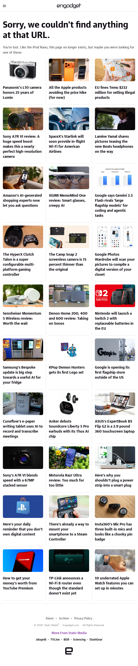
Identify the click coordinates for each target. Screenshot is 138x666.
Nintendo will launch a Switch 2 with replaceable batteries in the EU (114, 321)
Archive (64, 618)
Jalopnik (41, 639)
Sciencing (79, 639)
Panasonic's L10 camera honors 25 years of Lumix (22, 92)
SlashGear (95, 639)
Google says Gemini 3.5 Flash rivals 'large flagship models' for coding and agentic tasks (114, 205)
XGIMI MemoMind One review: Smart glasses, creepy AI (67, 200)
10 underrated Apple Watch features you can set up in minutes (114, 583)
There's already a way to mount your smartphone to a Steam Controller (69, 532)
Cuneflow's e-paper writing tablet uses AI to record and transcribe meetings (23, 429)
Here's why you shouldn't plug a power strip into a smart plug (114, 480)
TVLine (55, 639)
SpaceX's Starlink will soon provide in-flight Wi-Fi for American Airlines (67, 144)
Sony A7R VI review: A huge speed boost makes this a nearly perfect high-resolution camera (22, 146)
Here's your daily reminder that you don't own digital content (23, 529)
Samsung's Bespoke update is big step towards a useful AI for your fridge (22, 375)
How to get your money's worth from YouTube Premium (20, 583)
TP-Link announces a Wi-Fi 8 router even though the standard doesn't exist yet (66, 586)
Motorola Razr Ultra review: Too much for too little (66, 480)
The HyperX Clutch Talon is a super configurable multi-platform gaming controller (19, 264)
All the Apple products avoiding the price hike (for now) (67, 92)
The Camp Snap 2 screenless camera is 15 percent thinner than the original (67, 262)
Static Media (51, 625)
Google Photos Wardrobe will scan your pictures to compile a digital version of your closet (115, 264)
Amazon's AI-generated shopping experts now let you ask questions (22, 200)
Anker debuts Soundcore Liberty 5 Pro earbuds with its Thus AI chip (69, 429)
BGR (66, 639)
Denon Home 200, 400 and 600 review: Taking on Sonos (68, 318)
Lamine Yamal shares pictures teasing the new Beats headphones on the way (114, 144)
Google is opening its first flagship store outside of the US (112, 372)
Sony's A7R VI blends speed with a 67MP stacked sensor (20, 480)
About (50, 618)
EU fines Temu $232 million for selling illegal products (115, 92)
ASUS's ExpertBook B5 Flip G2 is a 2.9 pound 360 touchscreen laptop (115, 426)
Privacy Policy (83, 618)
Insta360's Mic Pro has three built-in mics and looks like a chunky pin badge (113, 532)
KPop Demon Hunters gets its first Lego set (67, 370)
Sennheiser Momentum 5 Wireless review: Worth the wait (22, 318)
